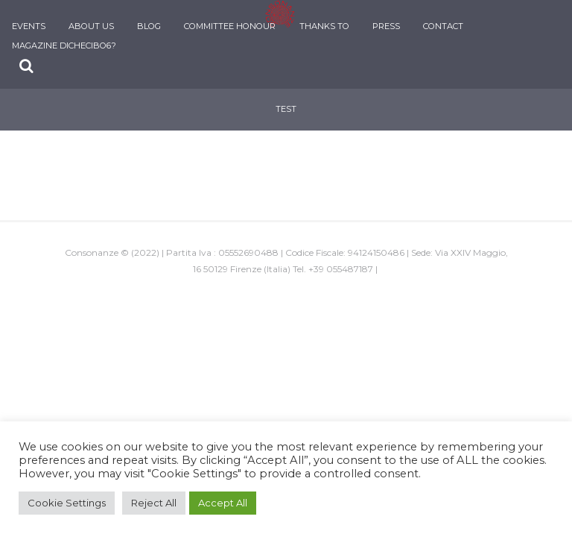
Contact (443, 26)
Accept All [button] (222, 503)
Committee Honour (230, 26)
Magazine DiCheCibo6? (64, 45)
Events (28, 26)
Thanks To (324, 26)
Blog (149, 26)
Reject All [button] (154, 503)
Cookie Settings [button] (67, 503)
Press (386, 26)
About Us (91, 26)
